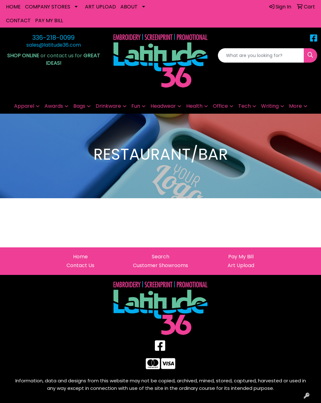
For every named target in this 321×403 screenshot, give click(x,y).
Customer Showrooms (160, 265)
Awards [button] (54, 106)
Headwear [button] (163, 106)
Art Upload (241, 265)
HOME (13, 6)
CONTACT (18, 20)
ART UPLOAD (100, 6)
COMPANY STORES (47, 6)
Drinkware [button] (108, 106)
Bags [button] (79, 106)
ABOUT (129, 6)
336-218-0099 (53, 37)
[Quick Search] (261, 55)
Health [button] (194, 106)
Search (160, 256)
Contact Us (80, 265)
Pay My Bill (241, 256)
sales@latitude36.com (53, 45)
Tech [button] (244, 106)
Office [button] (220, 106)
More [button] (295, 106)
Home (80, 256)
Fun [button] (135, 106)
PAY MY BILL (49, 20)
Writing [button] (270, 106)
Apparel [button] (24, 106)
